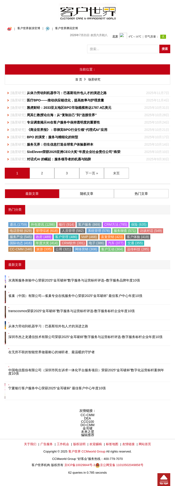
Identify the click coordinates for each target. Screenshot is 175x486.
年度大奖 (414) (47, 243)
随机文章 (86, 193)
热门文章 (141, 193)
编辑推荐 (87, 435)
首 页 (78, 79)
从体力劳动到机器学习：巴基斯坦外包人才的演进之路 (67, 93)
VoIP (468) (89, 237)
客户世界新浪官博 (28, 28)
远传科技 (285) (138, 249)
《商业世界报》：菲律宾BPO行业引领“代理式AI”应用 (67, 130)
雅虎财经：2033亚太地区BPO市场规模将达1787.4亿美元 (69, 108)
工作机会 (63, 444)
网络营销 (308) (86, 249)
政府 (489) (43, 237)
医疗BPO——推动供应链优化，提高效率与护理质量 (65, 100)
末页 (116, 173)
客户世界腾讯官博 (66, 28)
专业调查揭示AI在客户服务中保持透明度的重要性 (63, 122)
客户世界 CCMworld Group (87, 451)
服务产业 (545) (21, 237)
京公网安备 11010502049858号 (121, 465)
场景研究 (18, 93)
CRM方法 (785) (115, 224)
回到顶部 (163, 479)
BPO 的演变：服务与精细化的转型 (52, 137)
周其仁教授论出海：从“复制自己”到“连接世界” (62, 115)
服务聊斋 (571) (125, 231)
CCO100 (87, 422)
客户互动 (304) (112, 249)
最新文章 (32, 193)
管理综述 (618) (47, 231)
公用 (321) (63, 249)
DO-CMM (87, 425)
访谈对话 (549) (151, 231)
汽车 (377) (115, 243)
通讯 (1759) (18, 224)
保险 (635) (139, 224)
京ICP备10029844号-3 (79, 465)
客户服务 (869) (89, 224)
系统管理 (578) (99, 231)
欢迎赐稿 (96, 444)
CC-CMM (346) (21, 249)
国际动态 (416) (21, 243)
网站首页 (145, 444)
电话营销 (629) (21, 231)
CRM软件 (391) (73, 243)
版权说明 (79, 444)
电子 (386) (96, 243)
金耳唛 (88, 428)
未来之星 (87, 432)
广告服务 (46, 444)
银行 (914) (66, 224)
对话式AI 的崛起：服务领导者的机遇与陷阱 (59, 159)
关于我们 (30, 444)
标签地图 (112, 444)
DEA (87, 418)
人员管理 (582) (73, 231)
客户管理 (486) (66, 237)
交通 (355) (135, 243)
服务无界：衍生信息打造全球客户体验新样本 (60, 144)
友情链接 (128, 444)
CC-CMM (87, 415)
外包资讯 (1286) (43, 224)
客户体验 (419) (138, 237)
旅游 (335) (44, 249)
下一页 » (91, 173)
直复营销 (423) (112, 237)
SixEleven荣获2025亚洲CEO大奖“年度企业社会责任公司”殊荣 (73, 152)
